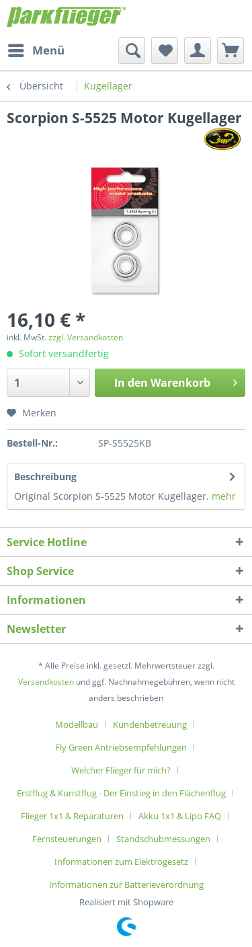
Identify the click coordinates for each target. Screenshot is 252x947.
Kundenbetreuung (150, 724)
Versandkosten (46, 681)
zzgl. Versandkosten (85, 337)
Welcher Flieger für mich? (121, 770)
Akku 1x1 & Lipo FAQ (179, 816)
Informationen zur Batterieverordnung (126, 884)
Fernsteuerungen (66, 839)
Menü (36, 49)
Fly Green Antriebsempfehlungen (121, 747)
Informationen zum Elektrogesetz (121, 862)
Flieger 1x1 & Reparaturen (72, 816)
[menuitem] (35, 50)
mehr (224, 496)
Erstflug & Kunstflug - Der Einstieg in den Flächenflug (121, 793)
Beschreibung (45, 476)
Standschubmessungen (163, 839)
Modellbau (76, 724)
